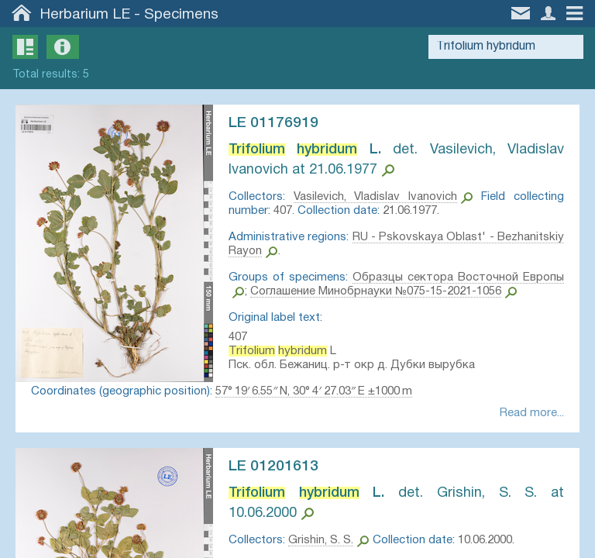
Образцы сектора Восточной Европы (458, 277)
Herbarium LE (85, 15)
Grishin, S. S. (320, 540)
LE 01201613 (273, 467)
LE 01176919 (273, 123)
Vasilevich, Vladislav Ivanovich (375, 196)
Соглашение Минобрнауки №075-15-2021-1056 (375, 291)
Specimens (181, 15)
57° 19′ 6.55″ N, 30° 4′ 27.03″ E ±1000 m (313, 391)
